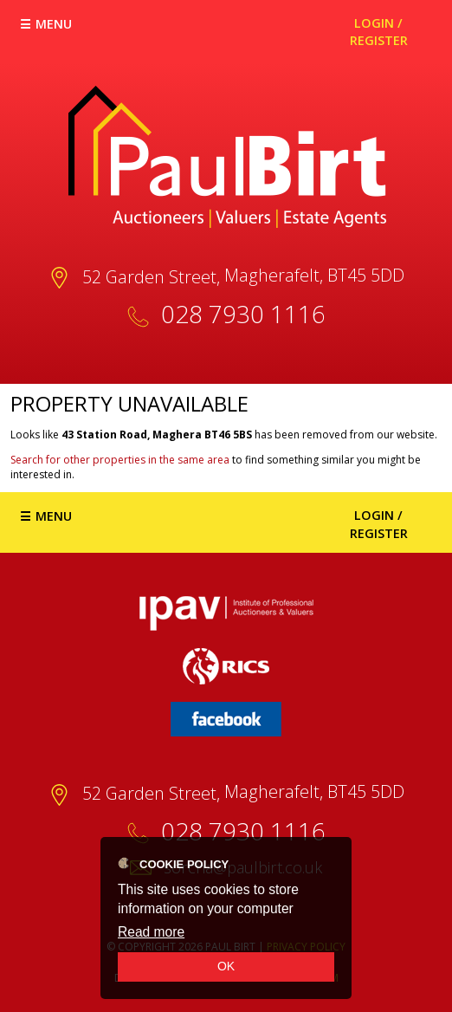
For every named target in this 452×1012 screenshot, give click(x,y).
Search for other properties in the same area (119, 459)
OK (226, 966)
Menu (54, 24)
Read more (151, 931)
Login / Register (379, 32)
